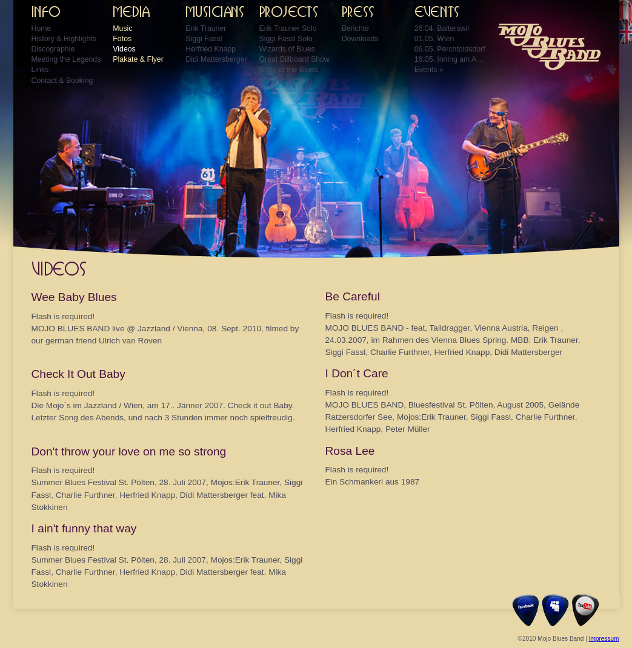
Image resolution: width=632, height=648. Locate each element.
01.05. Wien (434, 39)
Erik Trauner (205, 28)
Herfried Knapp (210, 49)
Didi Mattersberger (216, 59)
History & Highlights (64, 39)
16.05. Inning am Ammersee (450, 59)
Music (122, 28)
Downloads (360, 39)
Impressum (604, 638)
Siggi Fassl (203, 39)
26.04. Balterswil (441, 28)
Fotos (122, 39)
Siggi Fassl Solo (286, 39)
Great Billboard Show (294, 59)
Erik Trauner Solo (288, 28)
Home (42, 28)
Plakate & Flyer (138, 59)
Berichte (355, 28)
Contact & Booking (62, 80)
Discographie (53, 49)
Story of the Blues (288, 69)
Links (40, 69)
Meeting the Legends (66, 59)
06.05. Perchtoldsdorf (449, 49)
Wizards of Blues (287, 49)
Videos (124, 49)
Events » (429, 69)
